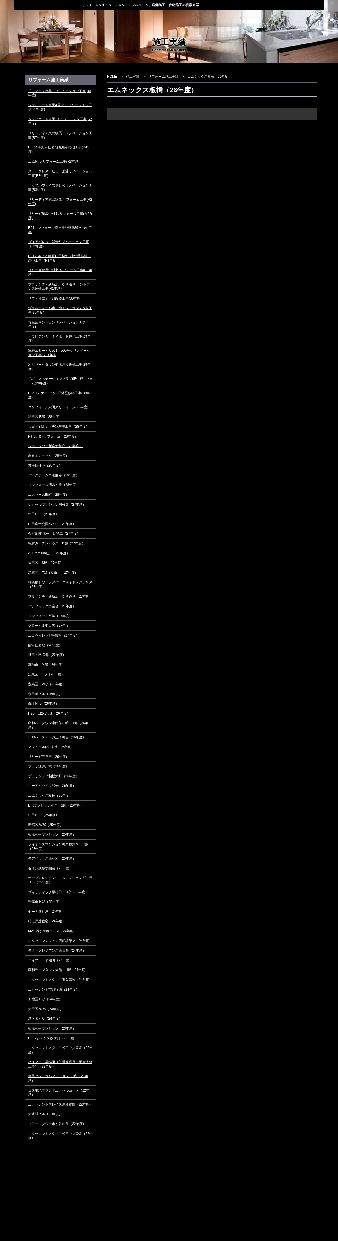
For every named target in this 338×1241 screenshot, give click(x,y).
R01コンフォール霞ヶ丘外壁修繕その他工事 (60, 230)
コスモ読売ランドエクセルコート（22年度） (58, 1092)
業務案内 (149, 18)
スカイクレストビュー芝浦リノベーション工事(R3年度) (60, 173)
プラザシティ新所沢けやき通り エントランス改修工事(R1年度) (59, 286)
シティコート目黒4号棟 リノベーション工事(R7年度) (60, 107)
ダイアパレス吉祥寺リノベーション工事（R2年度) (58, 244)
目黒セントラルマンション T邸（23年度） (58, 1078)
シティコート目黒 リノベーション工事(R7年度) (60, 121)
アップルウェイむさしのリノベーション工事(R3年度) (60, 187)
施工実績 (187, 18)
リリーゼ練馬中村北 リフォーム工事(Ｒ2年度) (60, 216)
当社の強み (110, 18)
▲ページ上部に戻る (294, 1195)
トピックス (72, 18)
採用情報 (265, 18)
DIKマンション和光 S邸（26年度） (56, 805)
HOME (33, 18)
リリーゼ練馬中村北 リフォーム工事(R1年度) (60, 272)
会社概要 (226, 18)
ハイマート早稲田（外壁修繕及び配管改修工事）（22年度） (60, 1064)
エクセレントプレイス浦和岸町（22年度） (60, 1104)
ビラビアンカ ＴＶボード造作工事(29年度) (59, 338)
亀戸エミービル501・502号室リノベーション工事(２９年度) (59, 353)
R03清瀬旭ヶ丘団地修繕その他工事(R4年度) (59, 149)
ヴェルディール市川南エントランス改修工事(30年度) (60, 310)
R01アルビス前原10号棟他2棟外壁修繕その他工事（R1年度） (59, 258)
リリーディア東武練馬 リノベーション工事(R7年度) (60, 135)
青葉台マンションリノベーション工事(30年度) (59, 324)
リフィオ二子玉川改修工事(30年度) (54, 298)
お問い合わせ (304, 18)
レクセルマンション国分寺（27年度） (57, 504)
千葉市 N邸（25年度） (45, 902)
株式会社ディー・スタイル (48, 5)
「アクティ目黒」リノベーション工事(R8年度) (59, 93)
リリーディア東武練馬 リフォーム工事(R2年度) (60, 202)
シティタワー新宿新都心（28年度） (55, 446)
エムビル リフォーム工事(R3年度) (54, 162)
